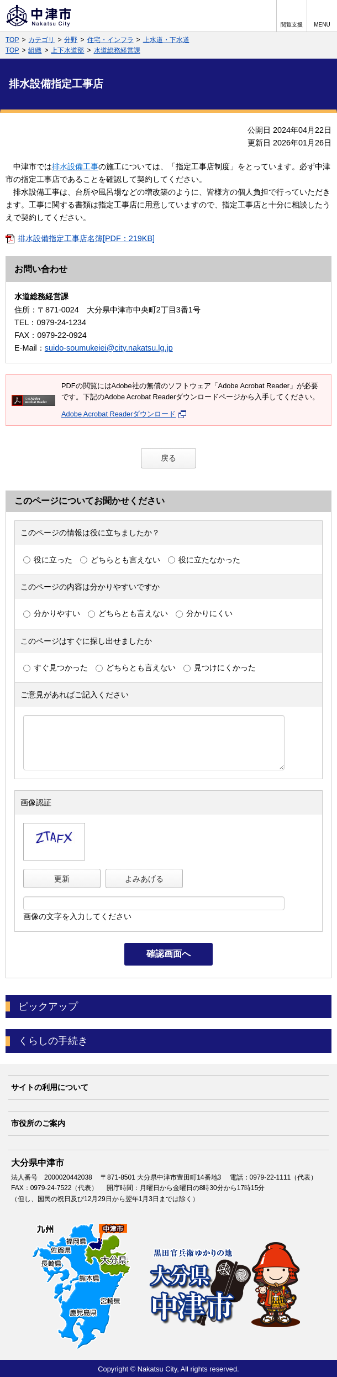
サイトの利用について (49, 1087)
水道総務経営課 (117, 50)
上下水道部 (67, 50)
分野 (70, 40)
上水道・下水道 (166, 40)
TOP (12, 40)
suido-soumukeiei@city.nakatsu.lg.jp (109, 347)
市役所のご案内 (38, 1123)
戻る (168, 457)
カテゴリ (41, 40)
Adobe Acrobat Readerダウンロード (124, 414)
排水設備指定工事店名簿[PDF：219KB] (86, 238)
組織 (34, 50)
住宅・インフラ (110, 40)
